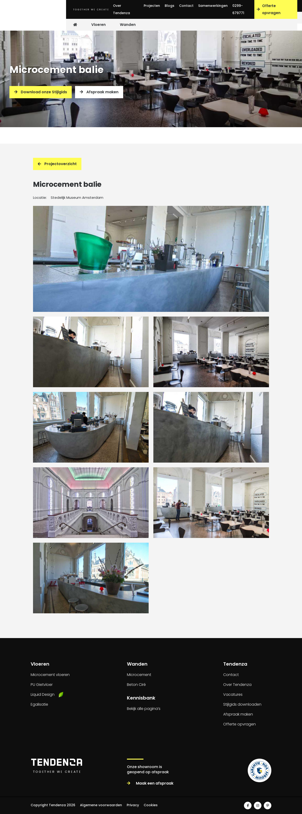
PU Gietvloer (42, 684)
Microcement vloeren (50, 674)
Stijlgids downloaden (242, 704)
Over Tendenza (121, 9)
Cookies (151, 805)
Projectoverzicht (57, 164)
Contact (186, 5)
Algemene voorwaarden (101, 805)
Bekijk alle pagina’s (143, 708)
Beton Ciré (136, 684)
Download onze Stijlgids (40, 92)
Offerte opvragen (269, 9)
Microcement (139, 674)
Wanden (128, 24)
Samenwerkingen (213, 5)
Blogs (169, 5)
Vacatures (233, 694)
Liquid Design (43, 694)
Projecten (152, 5)
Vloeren (98, 24)
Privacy (133, 805)
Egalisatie (39, 704)
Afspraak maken (99, 92)
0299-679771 (238, 9)
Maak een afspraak (150, 783)
